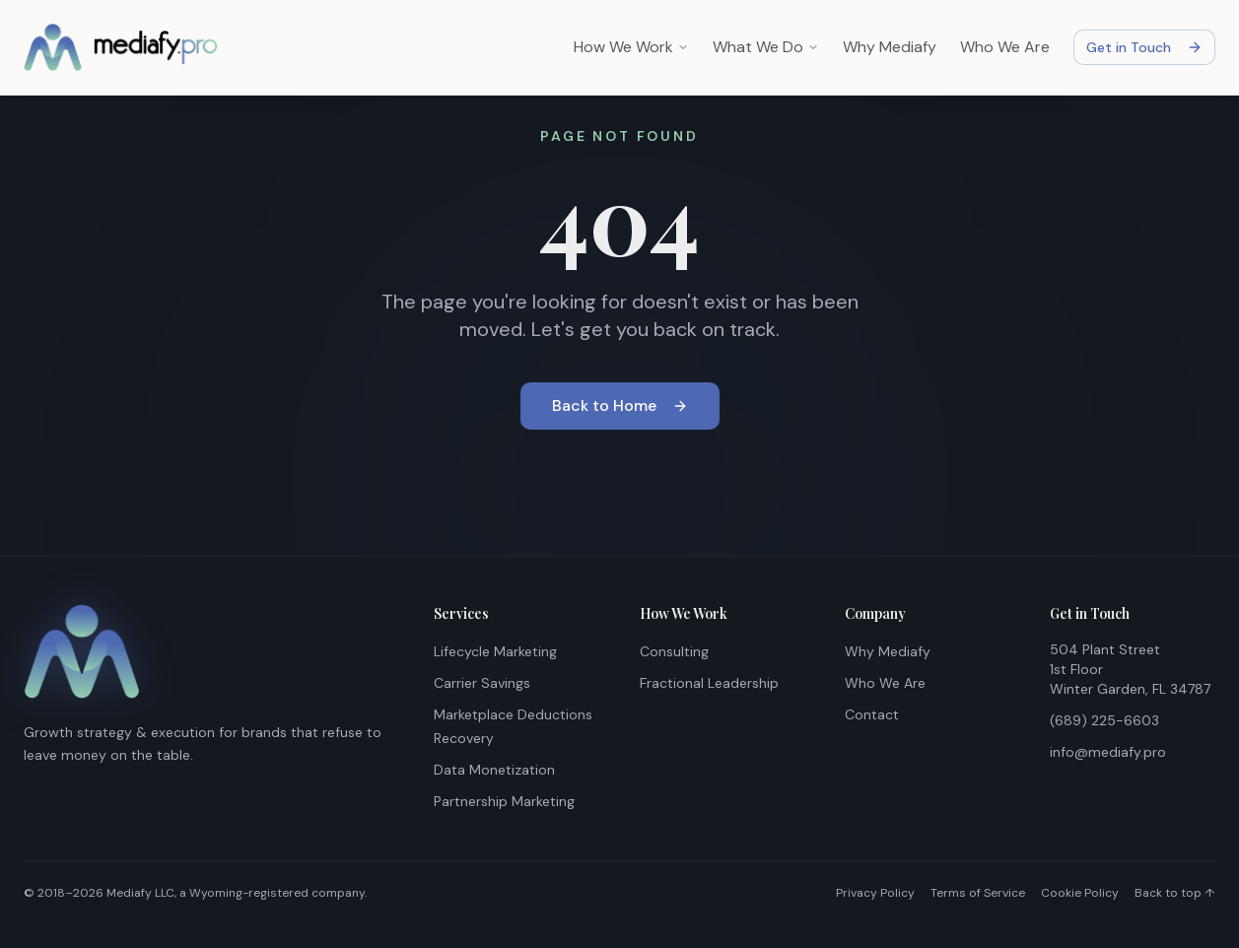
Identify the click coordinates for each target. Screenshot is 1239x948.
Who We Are (1005, 46)
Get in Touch (1144, 47)
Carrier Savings (482, 683)
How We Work (631, 46)
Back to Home (620, 406)
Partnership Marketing (504, 801)
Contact (872, 714)
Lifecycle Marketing (495, 651)
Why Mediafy (889, 46)
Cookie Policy (1080, 893)
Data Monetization (494, 770)
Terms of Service (977, 893)
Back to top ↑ (1175, 893)
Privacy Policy (875, 893)
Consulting (674, 651)
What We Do (766, 46)
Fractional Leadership (709, 683)
